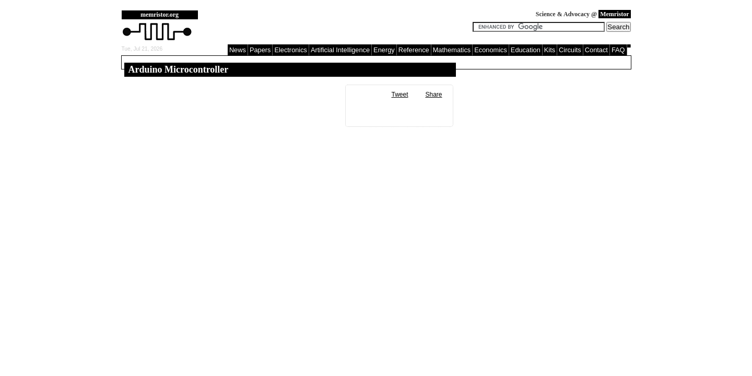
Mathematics (452, 50)
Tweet (399, 94)
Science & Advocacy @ (583, 14)
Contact (596, 50)
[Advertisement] (338, 26)
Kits (549, 50)
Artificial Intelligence (340, 50)
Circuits (570, 50)
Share (433, 94)
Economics (490, 50)
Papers (260, 50)
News (237, 50)
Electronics (290, 50)
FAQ (618, 50)
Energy (384, 50)
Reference (413, 50)
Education (525, 50)
